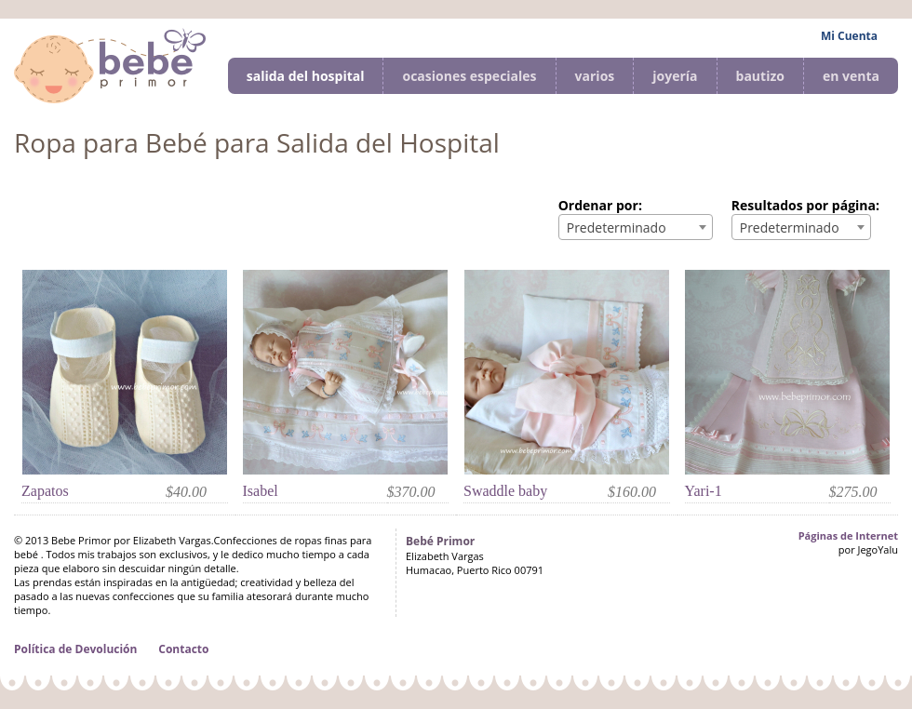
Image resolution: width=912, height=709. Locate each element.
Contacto (183, 649)
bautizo (760, 76)
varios (595, 76)
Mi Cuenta (849, 36)
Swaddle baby (505, 491)
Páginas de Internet (848, 535)
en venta (851, 76)
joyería (674, 76)
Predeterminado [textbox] (616, 227)
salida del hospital (306, 76)
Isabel (260, 491)
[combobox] (635, 227)
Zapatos (45, 491)
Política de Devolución (75, 649)
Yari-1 (703, 491)
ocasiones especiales (469, 76)
